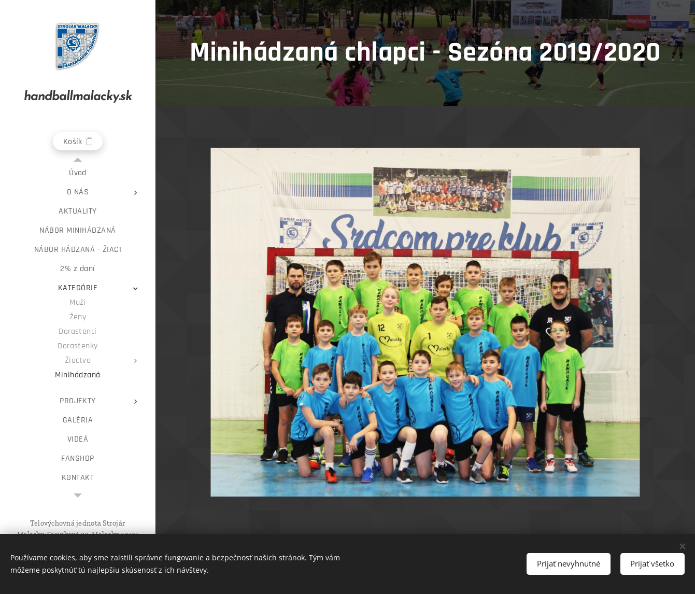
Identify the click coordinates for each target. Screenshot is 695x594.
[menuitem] (77, 173)
